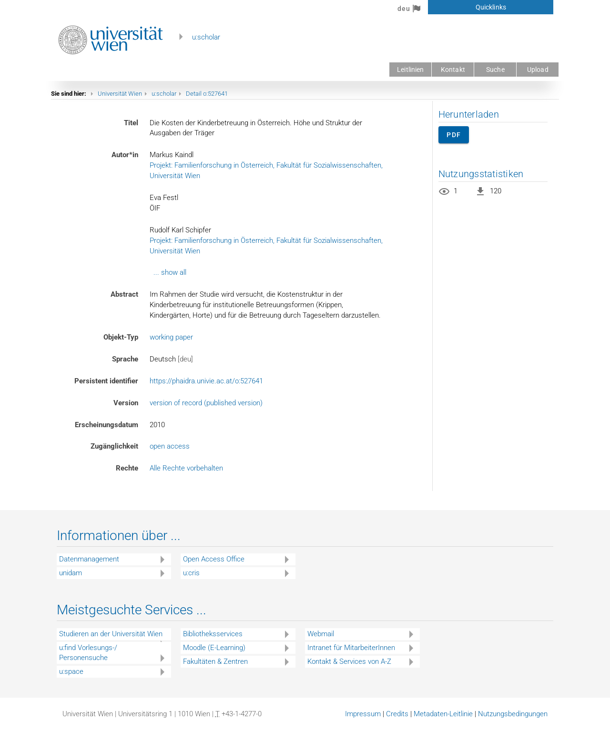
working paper (171, 337)
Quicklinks (491, 7)
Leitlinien (410, 69)
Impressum (363, 714)
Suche (495, 69)
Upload (538, 69)
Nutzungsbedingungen (513, 714)
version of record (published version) (206, 403)
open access (170, 446)
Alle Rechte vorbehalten (186, 468)
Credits (397, 714)
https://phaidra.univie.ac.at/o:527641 (206, 381)
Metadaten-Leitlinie (443, 714)
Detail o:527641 (207, 93)
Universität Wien (120, 93)
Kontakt (453, 69)
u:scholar (206, 37)
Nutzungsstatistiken (481, 174)
